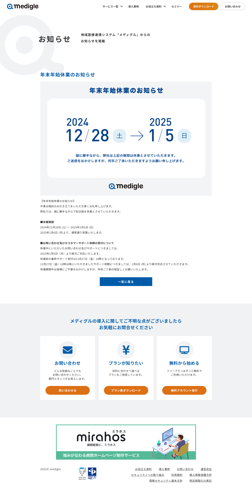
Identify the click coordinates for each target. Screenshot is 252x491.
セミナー (177, 6)
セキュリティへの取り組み (147, 476)
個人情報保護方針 (201, 476)
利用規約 (177, 476)
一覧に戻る (126, 282)
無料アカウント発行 (184, 391)
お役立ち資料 (143, 470)
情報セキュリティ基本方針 (166, 481)
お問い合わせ (233, 6)
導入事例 (133, 6)
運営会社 (206, 470)
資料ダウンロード (203, 6)
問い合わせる (67, 391)
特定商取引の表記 (201, 481)
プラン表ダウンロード (126, 391)
